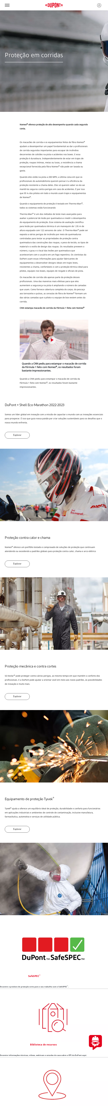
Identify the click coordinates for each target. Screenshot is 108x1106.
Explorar (17, 435)
